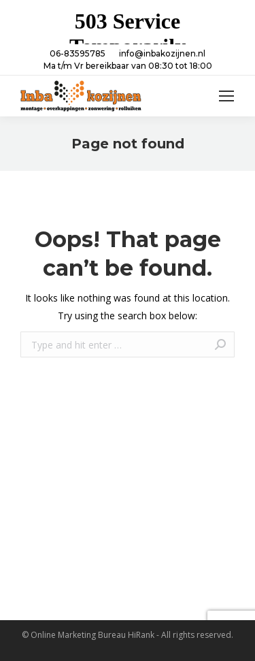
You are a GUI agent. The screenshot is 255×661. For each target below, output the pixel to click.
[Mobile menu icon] (226, 96)
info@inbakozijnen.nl (162, 53)
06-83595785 (77, 53)
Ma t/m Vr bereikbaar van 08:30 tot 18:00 (128, 66)
